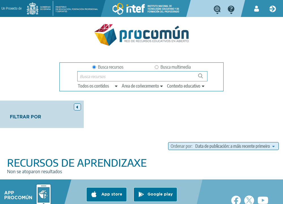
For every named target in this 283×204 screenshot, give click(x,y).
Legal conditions (46, 197)
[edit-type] (98, 86)
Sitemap (174, 197)
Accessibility (148, 197)
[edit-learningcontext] (186, 86)
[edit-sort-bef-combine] (235, 125)
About (18, 197)
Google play (160, 175)
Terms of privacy (83, 197)
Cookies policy (117, 197)
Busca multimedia (173, 67)
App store (111, 175)
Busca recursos (107, 67)
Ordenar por (204, 118)
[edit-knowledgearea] (142, 86)
